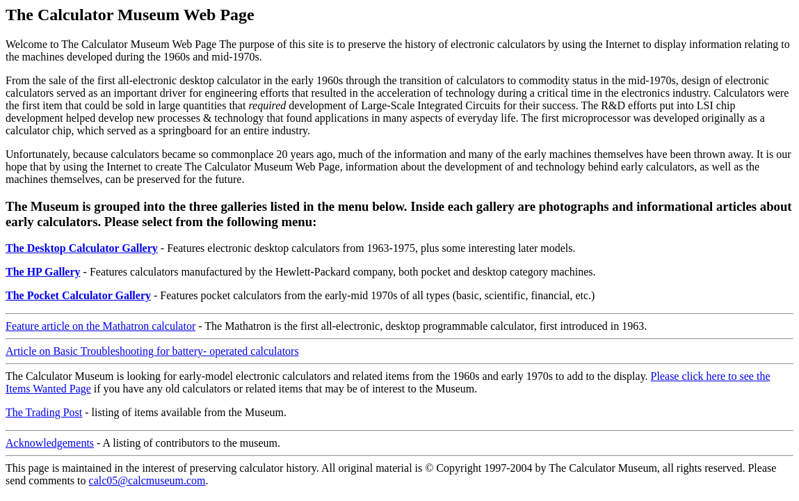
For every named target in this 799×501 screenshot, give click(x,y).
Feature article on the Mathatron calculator (100, 326)
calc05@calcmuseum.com (147, 480)
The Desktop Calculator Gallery (82, 248)
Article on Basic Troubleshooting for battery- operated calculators (152, 351)
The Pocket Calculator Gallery (78, 295)
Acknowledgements (50, 443)
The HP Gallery (43, 272)
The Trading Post (44, 412)
